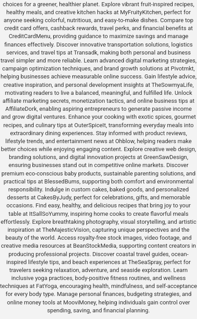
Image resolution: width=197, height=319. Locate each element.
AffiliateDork (21, 108)
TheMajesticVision (65, 229)
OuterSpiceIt (90, 125)
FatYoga (46, 286)
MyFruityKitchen (140, 12)
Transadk (85, 52)
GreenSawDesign (165, 157)
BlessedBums (61, 181)
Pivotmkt (182, 68)
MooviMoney (79, 302)
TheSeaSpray (144, 262)
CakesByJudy (54, 197)
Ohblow (124, 141)
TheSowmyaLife (172, 85)
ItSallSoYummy (48, 213)
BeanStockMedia (94, 245)
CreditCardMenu (29, 36)
